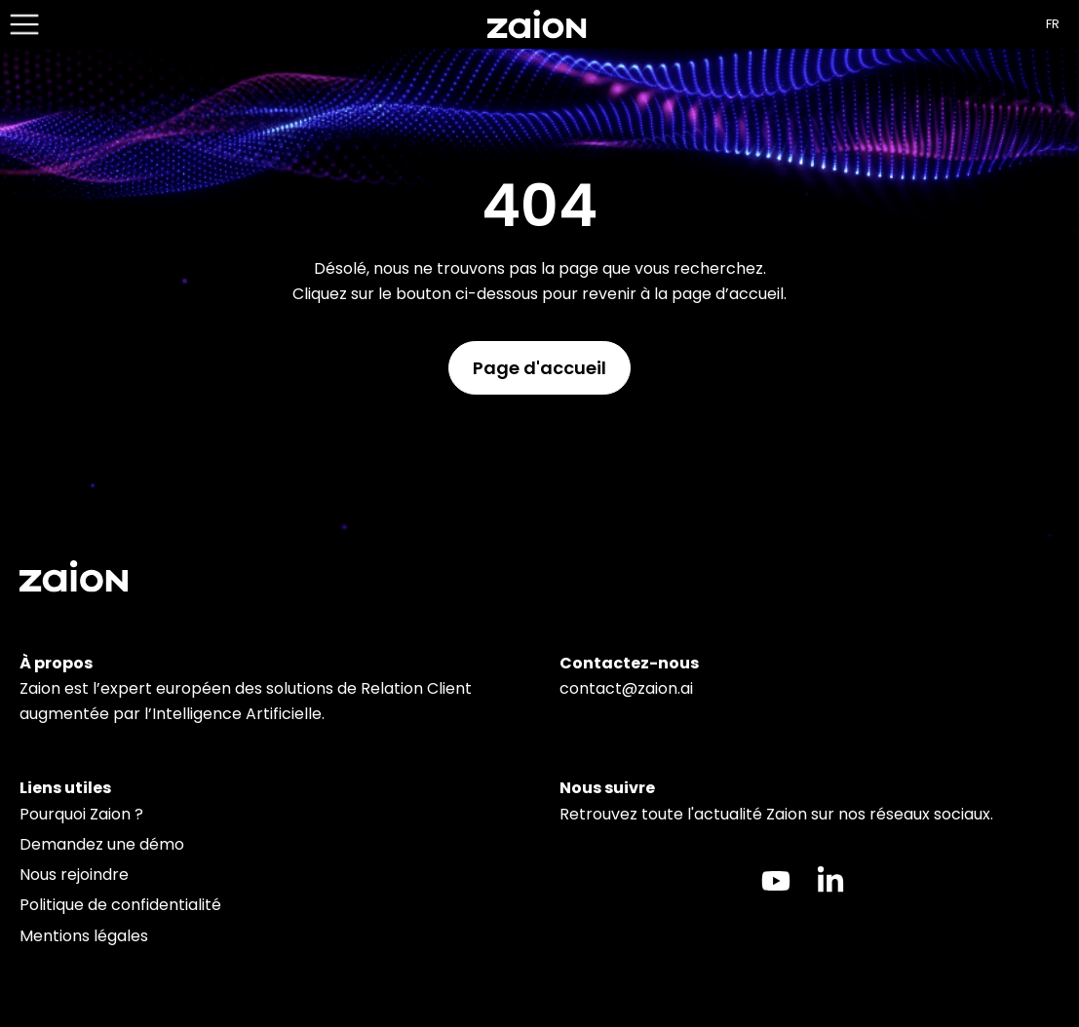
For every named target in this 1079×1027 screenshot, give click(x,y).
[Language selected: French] (1057, 25)
